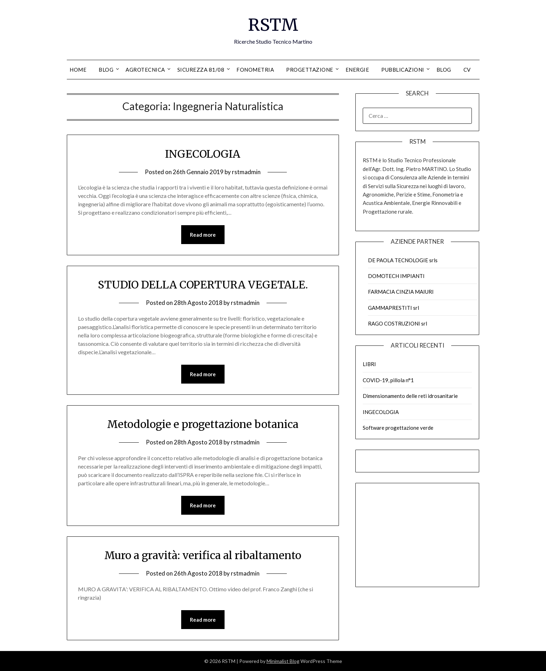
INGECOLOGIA (202, 153)
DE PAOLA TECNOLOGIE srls (403, 260)
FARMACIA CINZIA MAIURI (401, 291)
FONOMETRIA (255, 69)
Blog (444, 69)
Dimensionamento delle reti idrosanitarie (410, 396)
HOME (78, 69)
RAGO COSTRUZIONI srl (397, 323)
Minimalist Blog (283, 661)
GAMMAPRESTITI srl (393, 308)
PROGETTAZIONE (309, 69)
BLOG (106, 69)
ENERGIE (357, 69)
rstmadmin (246, 172)
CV (467, 69)
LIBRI (369, 364)
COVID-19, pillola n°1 (388, 380)
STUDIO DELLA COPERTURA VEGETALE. (203, 284)
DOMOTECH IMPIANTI (396, 276)
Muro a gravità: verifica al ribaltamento (202, 555)
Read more (203, 234)
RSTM (273, 24)
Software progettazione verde (398, 427)
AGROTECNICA (145, 69)
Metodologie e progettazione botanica (202, 424)
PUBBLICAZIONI (402, 69)
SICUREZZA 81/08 (201, 69)
